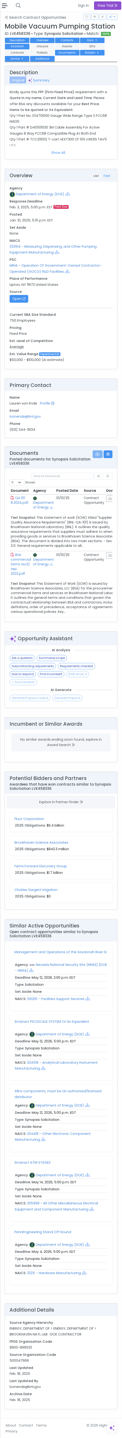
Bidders (92, 53)
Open (18, 298)
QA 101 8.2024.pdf (19, 500)
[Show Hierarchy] (67, 194)
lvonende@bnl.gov (25, 416)
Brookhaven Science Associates (41, 842)
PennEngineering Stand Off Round (42, 1232)
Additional (42, 59)
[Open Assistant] (112, 1428)
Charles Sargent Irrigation (35, 889)
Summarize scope (52, 658)
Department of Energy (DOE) (40, 194)
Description (17, 40)
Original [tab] (17, 80)
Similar (17, 59)
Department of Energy (43, 505)
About (11, 1425)
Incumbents (67, 53)
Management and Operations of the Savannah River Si (60, 952)
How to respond (23, 674)
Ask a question (22, 658)
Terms (41, 1425)
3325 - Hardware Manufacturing (54, 1273)
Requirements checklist (76, 666)
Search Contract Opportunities (35, 17)
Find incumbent (51, 674)
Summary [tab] (38, 80)
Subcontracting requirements (33, 666)
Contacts (67, 40)
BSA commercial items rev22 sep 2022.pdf (21, 564)
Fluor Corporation (29, 818)
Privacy (11, 1431)
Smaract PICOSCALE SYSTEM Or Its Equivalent (51, 1021)
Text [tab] (106, 175)
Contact (26, 1425)
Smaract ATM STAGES (32, 1162)
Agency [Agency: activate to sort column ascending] (39, 490)
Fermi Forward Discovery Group (40, 866)
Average (17, 346)
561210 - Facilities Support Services (55, 999)
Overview (42, 40)
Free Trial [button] (108, 5)
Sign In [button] (83, 5)
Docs (92, 40)
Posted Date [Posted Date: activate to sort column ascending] (67, 490)
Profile (47, 403)
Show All (58, 152)
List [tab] (96, 175)
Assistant (17, 46)
